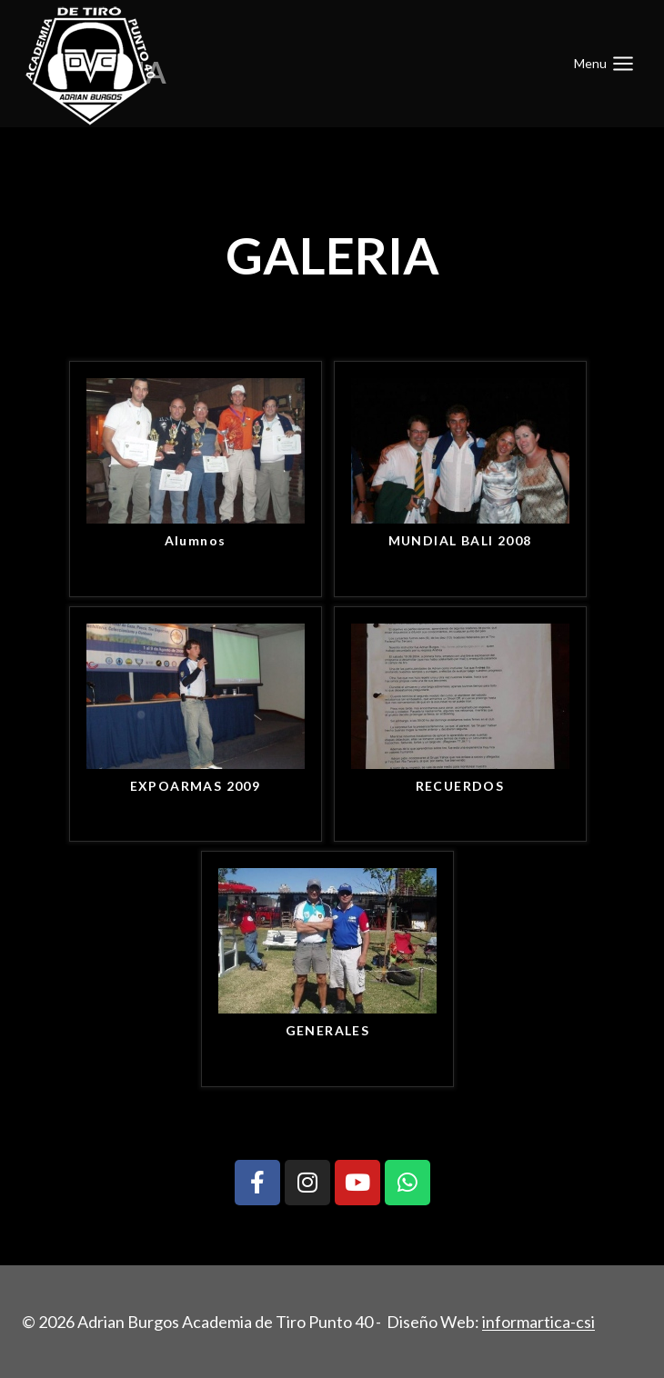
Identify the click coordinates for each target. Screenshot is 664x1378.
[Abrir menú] (604, 63)
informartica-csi (538, 1322)
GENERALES (328, 1030)
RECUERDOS (460, 786)
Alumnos (195, 540)
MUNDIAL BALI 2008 (460, 540)
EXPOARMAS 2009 (195, 786)
